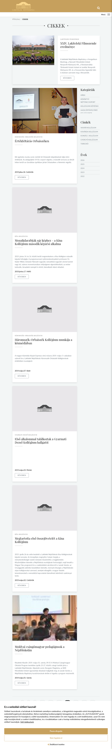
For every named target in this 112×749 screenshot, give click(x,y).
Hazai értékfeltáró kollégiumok (89, 111)
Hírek (83, 95)
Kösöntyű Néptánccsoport (88, 100)
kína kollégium (21, 236)
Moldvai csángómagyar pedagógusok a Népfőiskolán (39, 648)
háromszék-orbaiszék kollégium (28, 137)
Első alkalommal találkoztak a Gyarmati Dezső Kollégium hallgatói (40, 440)
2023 (82, 172)
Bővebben (67, 78)
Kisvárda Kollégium (89, 132)
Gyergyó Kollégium (89, 140)
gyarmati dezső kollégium (26, 435)
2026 (82, 160)
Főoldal (16, 19)
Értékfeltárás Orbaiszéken (32, 141)
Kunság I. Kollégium (89, 136)
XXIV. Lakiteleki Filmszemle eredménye (78, 45)
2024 (82, 168)
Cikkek (25, 19)
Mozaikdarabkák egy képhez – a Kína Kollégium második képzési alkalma (38, 242)
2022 (82, 176)
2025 (82, 164)
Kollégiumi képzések (90, 106)
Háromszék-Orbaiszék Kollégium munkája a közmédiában (43, 341)
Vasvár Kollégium (88, 128)
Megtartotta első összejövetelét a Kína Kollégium (39, 540)
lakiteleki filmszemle (69, 39)
